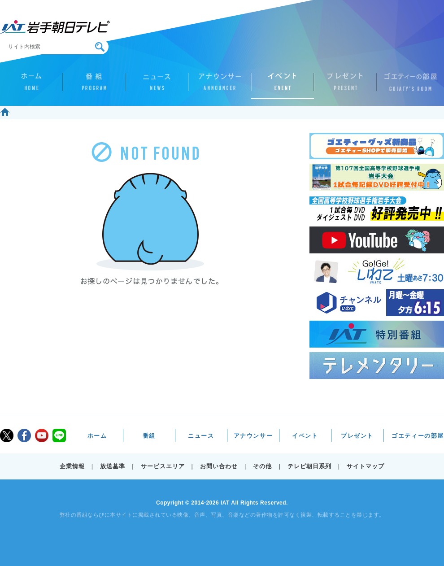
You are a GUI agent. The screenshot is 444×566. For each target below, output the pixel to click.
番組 (94, 85)
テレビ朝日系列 (309, 466)
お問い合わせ (219, 466)
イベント (282, 85)
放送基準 (112, 466)
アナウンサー (219, 85)
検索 (100, 47)
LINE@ (59, 435)
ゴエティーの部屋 (408, 85)
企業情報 (72, 466)
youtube (41, 435)
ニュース (157, 85)
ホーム (31, 85)
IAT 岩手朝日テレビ (55, 27)
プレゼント (345, 85)
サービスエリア (163, 466)
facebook (24, 435)
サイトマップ (365, 466)
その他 (262, 466)
